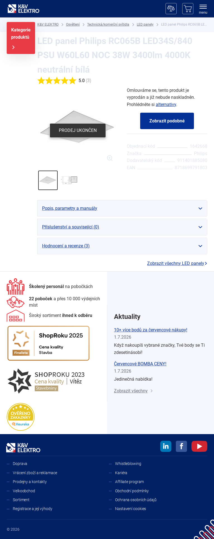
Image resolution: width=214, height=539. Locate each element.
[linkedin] (165, 447)
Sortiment (21, 500)
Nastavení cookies (130, 508)
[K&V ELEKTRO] (23, 8)
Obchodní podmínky (132, 491)
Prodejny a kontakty (30, 481)
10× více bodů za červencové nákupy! (150, 330)
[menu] (203, 10)
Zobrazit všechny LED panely (177, 263)
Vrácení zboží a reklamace (35, 473)
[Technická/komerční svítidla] (108, 24)
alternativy (166, 104)
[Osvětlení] (73, 24)
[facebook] (181, 447)
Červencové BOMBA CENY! (140, 363)
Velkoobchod (24, 491)
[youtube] (199, 447)
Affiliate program (129, 481)
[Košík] (187, 8)
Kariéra (121, 473)
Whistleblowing (128, 463)
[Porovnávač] (171, 8)
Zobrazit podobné (167, 121)
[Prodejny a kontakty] (53, 302)
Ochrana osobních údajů (136, 500)
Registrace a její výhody (32, 508)
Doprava (20, 463)
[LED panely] (145, 24)
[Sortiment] (49, 315)
